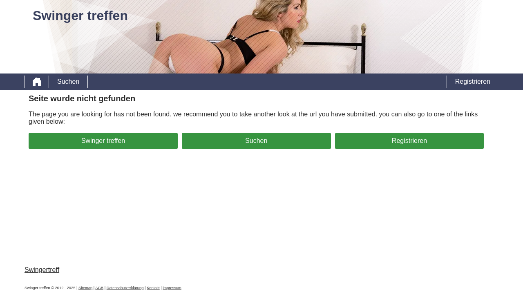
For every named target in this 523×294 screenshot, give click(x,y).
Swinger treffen (103, 140)
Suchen (68, 81)
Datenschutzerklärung (125, 288)
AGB (99, 288)
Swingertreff (42, 269)
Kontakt (153, 288)
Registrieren (472, 81)
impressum (172, 288)
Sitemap (85, 288)
